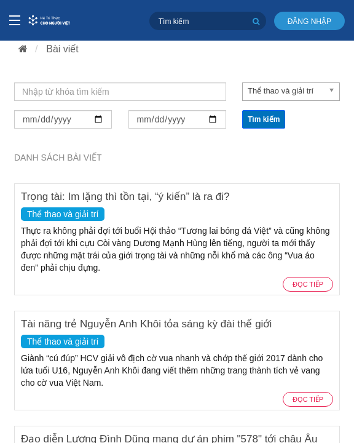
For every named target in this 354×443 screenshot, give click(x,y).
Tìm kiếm (264, 119)
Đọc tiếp (308, 284)
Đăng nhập (309, 21)
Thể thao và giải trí (62, 214)
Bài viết (62, 49)
